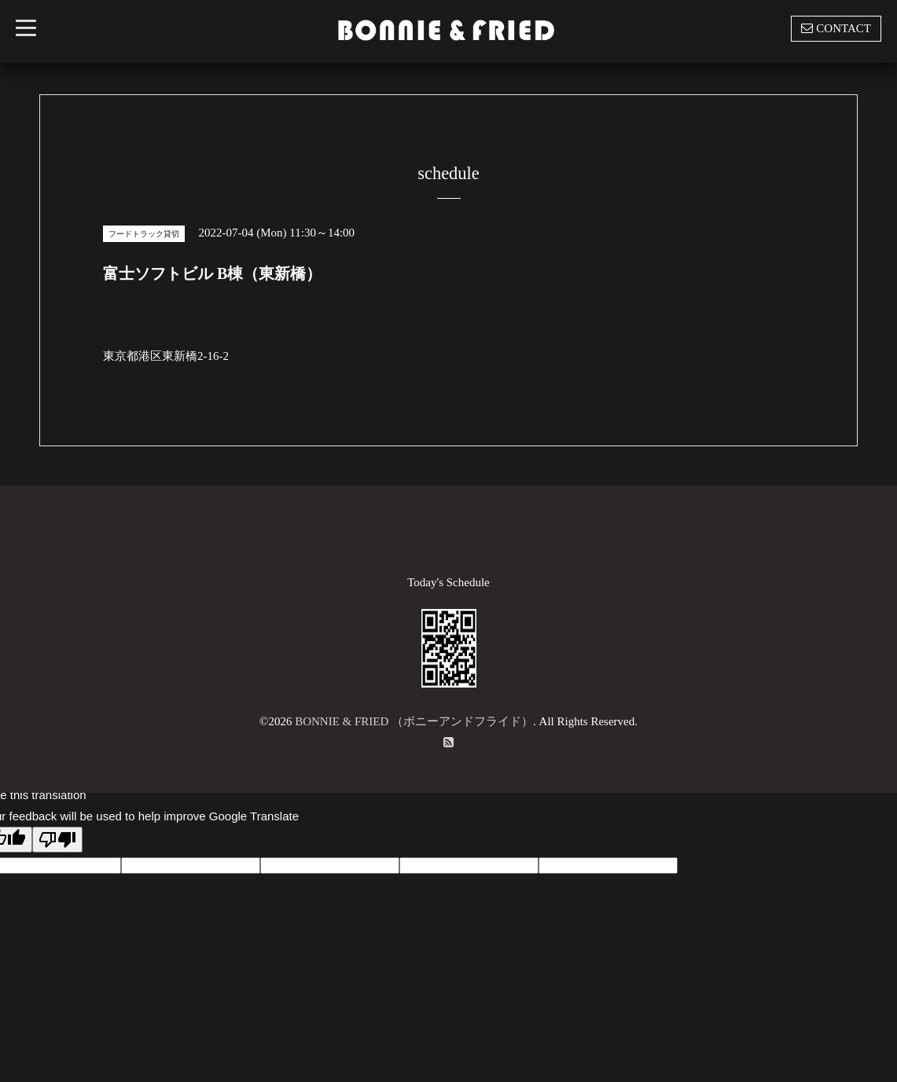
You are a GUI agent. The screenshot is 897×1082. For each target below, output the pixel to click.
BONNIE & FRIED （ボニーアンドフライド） (414, 721)
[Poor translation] (57, 840)
